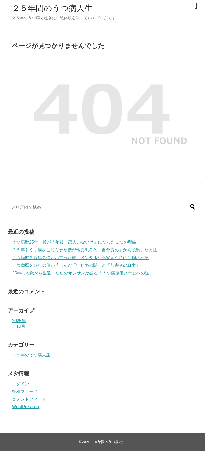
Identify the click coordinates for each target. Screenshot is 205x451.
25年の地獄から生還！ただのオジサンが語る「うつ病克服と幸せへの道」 (82, 273)
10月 (20, 326)
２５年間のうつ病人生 (52, 8)
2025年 (19, 320)
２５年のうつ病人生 (31, 355)
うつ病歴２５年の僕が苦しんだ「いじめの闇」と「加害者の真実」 (76, 265)
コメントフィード (29, 399)
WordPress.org (26, 406)
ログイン (20, 384)
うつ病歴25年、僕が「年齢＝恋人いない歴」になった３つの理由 (74, 242)
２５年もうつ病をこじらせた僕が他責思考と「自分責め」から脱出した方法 (84, 250)
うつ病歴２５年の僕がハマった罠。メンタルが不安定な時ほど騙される (80, 257)
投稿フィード (25, 391)
